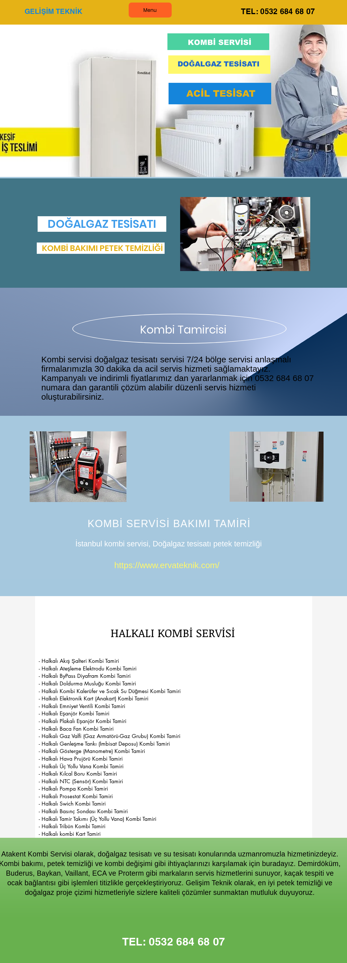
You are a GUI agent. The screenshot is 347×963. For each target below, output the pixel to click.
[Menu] (150, 10)
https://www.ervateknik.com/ (166, 565)
